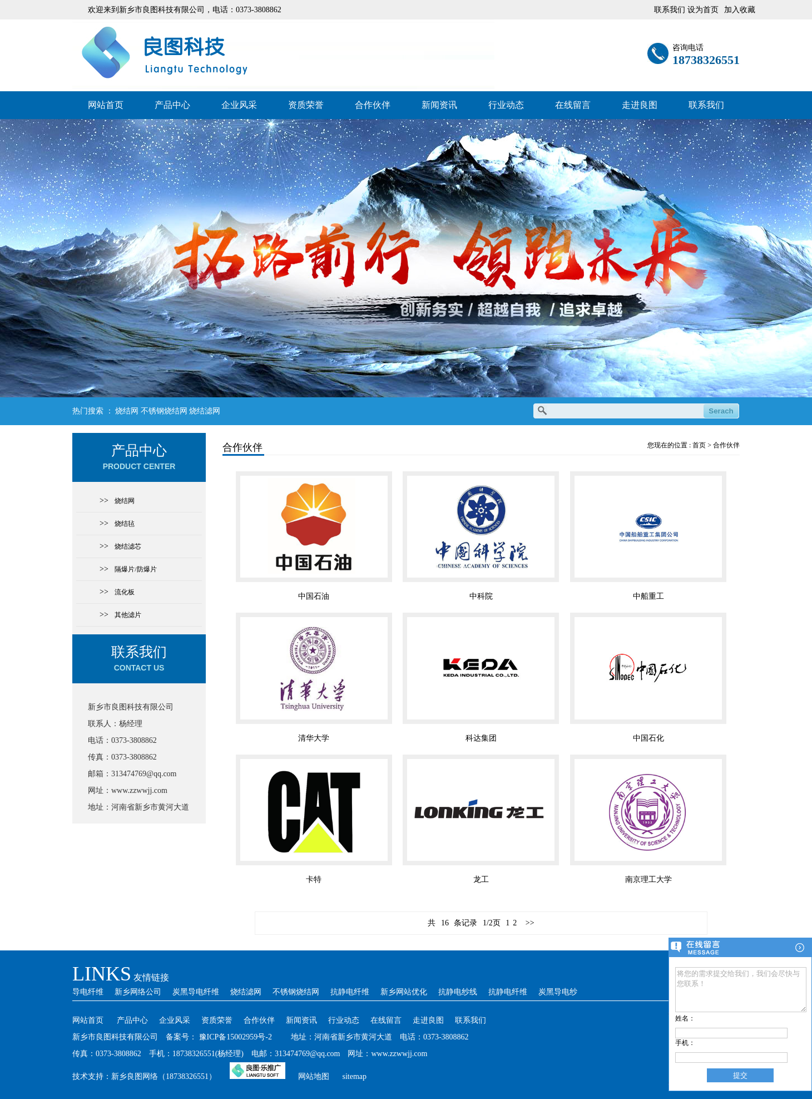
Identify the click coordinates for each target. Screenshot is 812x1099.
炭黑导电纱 (557, 992)
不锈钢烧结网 (164, 411)
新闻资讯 (439, 105)
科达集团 (481, 738)
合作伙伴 (372, 105)
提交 (740, 1075)
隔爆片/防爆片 (135, 569)
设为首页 (703, 10)
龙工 (481, 879)
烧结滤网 (204, 411)
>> (530, 923)
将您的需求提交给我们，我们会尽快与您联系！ (740, 985)
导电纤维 (87, 992)
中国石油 (313, 596)
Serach (721, 411)
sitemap (355, 1076)
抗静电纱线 (457, 992)
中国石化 (648, 738)
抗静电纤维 (349, 992)
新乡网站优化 (403, 992)
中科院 (481, 596)
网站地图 (313, 1076)
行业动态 (506, 105)
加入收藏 (739, 10)
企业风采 (239, 105)
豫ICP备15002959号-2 (235, 1037)
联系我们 (706, 105)
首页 (699, 445)
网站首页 (105, 105)
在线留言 (573, 105)
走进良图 (639, 105)
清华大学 (313, 738)
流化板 (125, 592)
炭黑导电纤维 (195, 992)
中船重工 (648, 596)
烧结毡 (125, 524)
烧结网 (126, 411)
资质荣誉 (306, 105)
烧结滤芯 (128, 546)
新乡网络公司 (138, 992)
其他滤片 (128, 615)
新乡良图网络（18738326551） (163, 1076)
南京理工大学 (648, 879)
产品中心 (172, 105)
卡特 (313, 879)
